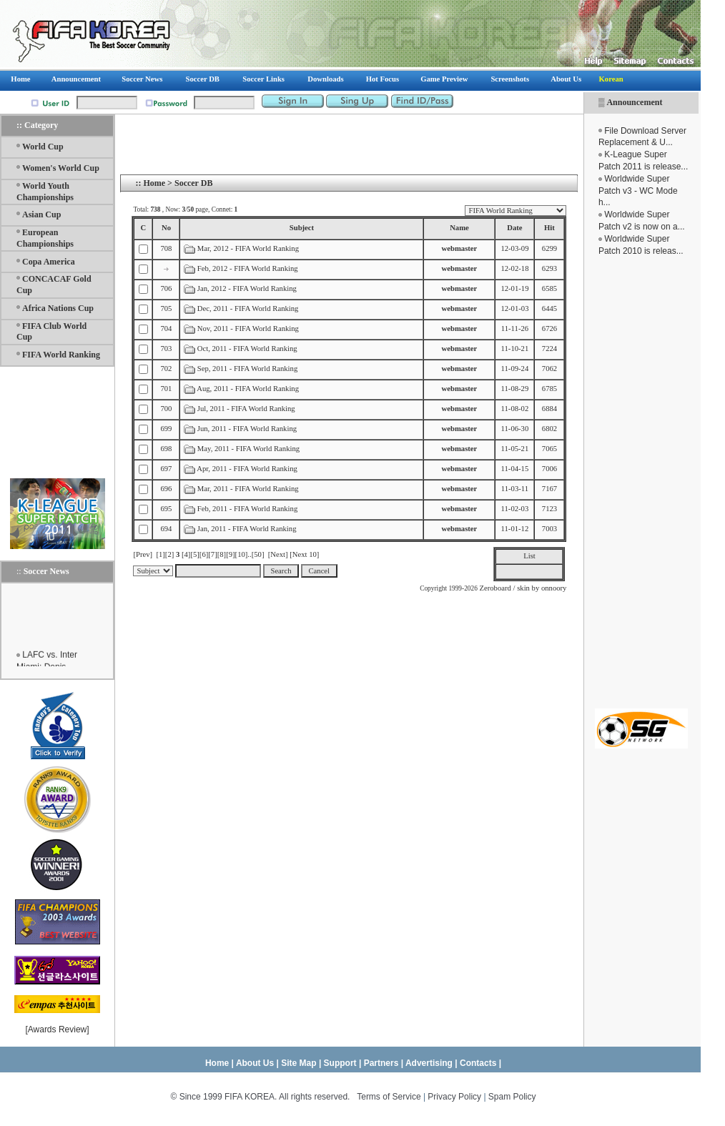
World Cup (43, 147)
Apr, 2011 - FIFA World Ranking (247, 469)
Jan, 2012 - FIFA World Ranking (247, 288)
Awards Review (57, 1029)
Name (459, 228)
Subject (302, 228)
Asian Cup (41, 214)
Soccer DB (193, 183)
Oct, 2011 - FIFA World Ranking (247, 348)
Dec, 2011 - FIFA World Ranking (248, 308)
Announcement (634, 102)
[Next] (278, 554)
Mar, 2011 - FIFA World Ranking (248, 489)
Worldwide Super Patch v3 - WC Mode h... (638, 191)
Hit (549, 228)
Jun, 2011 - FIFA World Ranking (247, 429)
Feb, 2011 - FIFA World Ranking (247, 509)
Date (514, 228)
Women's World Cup (60, 168)
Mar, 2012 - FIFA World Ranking (248, 248)
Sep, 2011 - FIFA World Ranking (247, 368)
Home (154, 183)
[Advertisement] (641, 482)
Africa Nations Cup (58, 308)
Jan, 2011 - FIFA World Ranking (247, 529)
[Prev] (142, 554)
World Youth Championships (45, 191)
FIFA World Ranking (61, 355)
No (166, 228)
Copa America (48, 262)
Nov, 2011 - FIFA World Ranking (248, 328)
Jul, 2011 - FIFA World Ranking (246, 409)
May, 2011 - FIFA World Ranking (248, 449)
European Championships (45, 238)
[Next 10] (304, 554)
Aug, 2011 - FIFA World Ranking (248, 388)
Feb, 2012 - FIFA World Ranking (248, 268)
